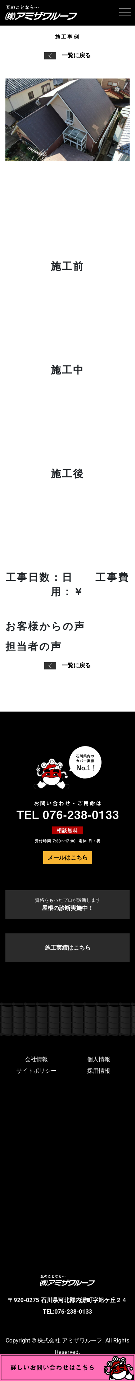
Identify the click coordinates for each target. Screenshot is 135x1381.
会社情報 (36, 1059)
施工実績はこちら (68, 947)
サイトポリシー (36, 1070)
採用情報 (98, 1070)
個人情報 (98, 1059)
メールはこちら (68, 857)
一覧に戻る (67, 55)
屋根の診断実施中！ (67, 904)
